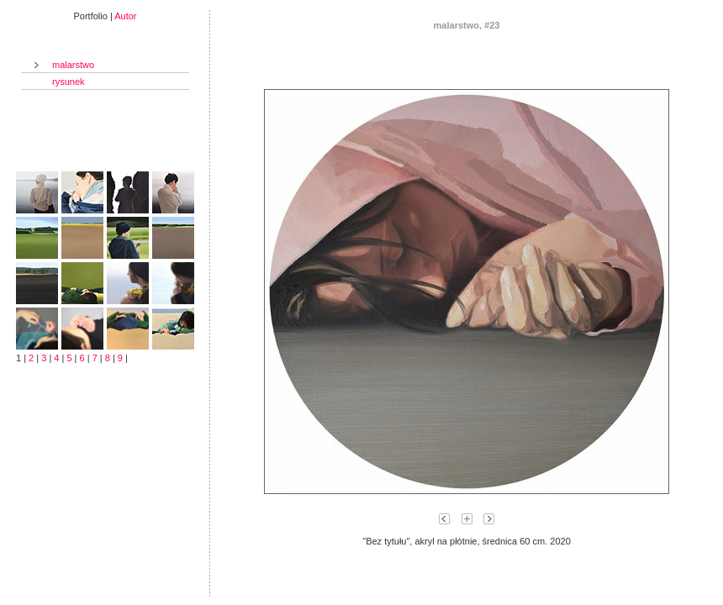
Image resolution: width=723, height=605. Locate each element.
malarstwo (73, 65)
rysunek (68, 81)
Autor (125, 16)
